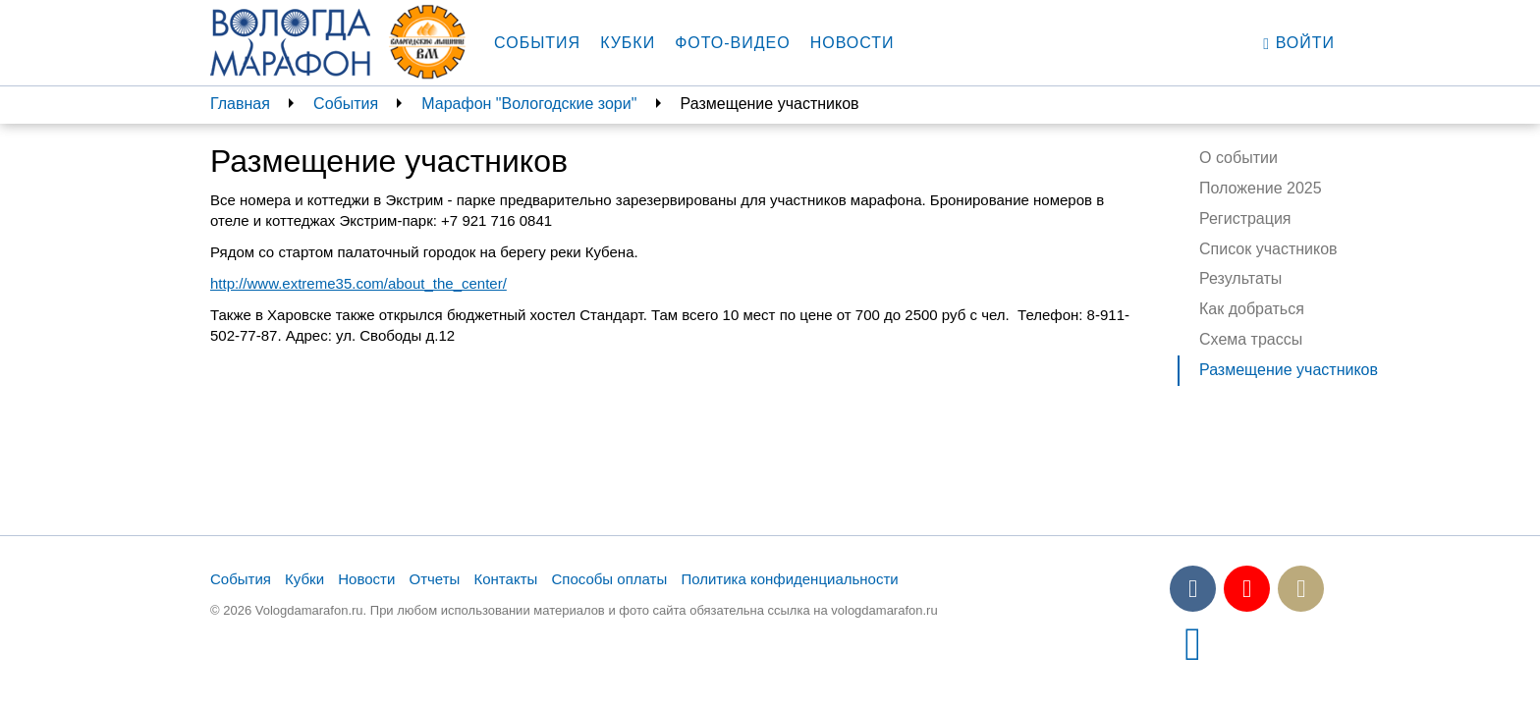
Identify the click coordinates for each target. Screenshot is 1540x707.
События (537, 42)
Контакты (506, 579)
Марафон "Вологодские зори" (528, 103)
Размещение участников (1288, 369)
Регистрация (1245, 218)
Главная (240, 103)
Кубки (627, 42)
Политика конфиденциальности (789, 579)
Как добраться (1251, 308)
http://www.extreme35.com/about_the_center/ (358, 283)
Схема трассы (1250, 339)
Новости (852, 42)
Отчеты (434, 579)
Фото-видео (733, 42)
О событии (1238, 157)
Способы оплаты (609, 579)
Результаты (1240, 278)
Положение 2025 (1260, 188)
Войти (1299, 43)
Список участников (1268, 249)
